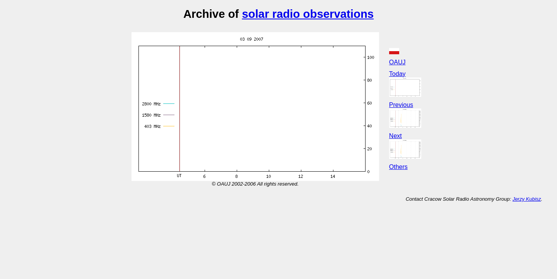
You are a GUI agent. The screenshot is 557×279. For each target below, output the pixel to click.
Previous (401, 105)
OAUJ (397, 62)
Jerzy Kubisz (527, 199)
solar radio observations (308, 13)
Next (395, 136)
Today (397, 74)
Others (398, 167)
